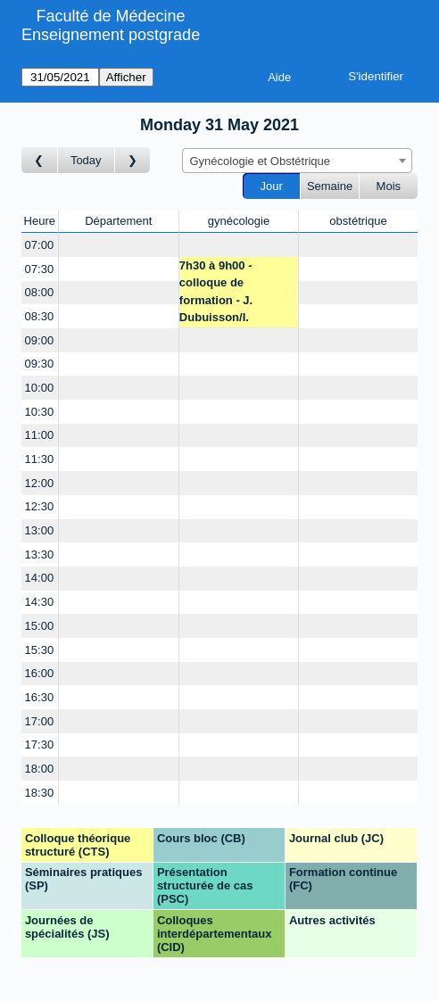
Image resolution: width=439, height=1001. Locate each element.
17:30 (39, 744)
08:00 (39, 292)
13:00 (39, 530)
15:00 (39, 626)
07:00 (39, 245)
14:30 (39, 601)
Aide (279, 77)
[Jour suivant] (133, 160)
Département (118, 221)
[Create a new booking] (118, 245)
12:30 (39, 506)
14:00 (39, 577)
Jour (272, 186)
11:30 (39, 459)
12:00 (39, 483)
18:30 (39, 792)
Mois (389, 186)
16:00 (39, 673)
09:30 (39, 363)
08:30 (39, 316)
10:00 (39, 387)
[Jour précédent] (39, 160)
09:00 (39, 340)
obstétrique (357, 221)
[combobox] (297, 160)
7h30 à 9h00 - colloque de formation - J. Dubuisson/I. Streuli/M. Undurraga (236, 293)
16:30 (39, 697)
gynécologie (238, 221)
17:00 (39, 721)
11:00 (39, 435)
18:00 (39, 768)
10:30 (39, 411)
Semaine (329, 186)
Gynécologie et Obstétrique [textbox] (260, 161)
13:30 (39, 554)
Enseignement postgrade (110, 35)
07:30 (39, 269)
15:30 (39, 650)
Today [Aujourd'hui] (86, 160)
